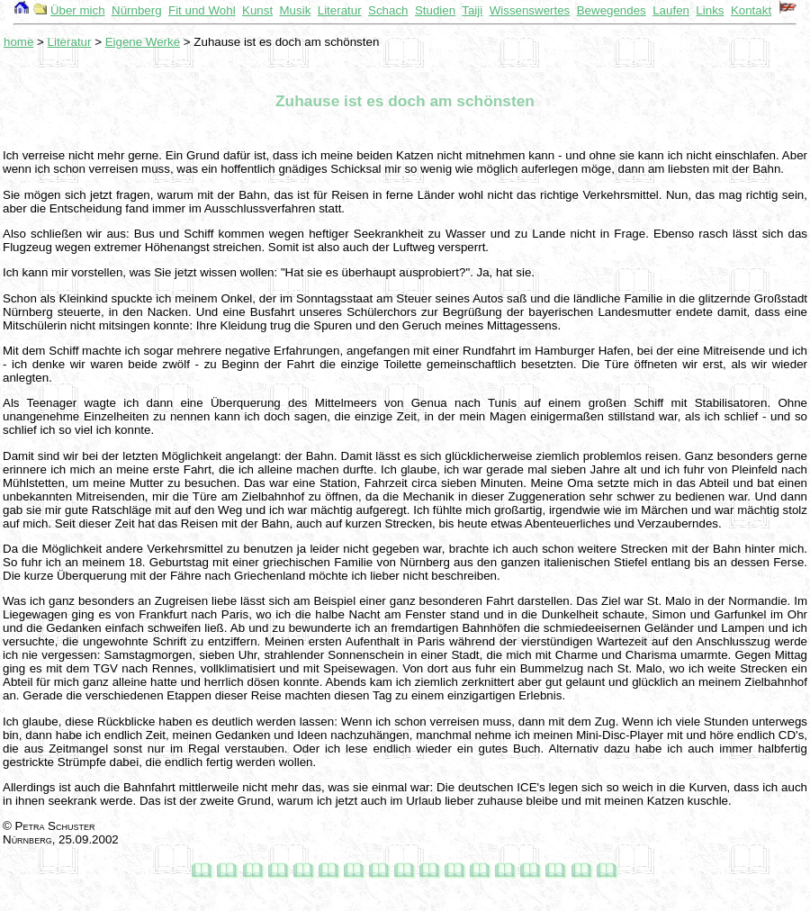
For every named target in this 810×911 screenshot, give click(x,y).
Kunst (257, 10)
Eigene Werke (142, 42)
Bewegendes (611, 10)
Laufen (670, 10)
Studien (435, 10)
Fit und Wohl (202, 10)
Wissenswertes (530, 10)
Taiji (472, 10)
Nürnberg (137, 10)
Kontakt (751, 10)
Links (710, 10)
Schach (388, 10)
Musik (295, 10)
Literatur (340, 10)
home (18, 42)
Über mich (77, 10)
